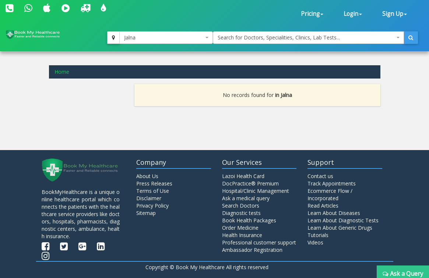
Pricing (312, 14)
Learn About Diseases (333, 212)
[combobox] (165, 37)
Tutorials (317, 235)
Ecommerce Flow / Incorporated (329, 194)
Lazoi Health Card (243, 176)
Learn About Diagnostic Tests (343, 220)
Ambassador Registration (252, 249)
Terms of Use (152, 190)
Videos (315, 242)
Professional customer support (259, 242)
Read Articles (322, 205)
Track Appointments (331, 183)
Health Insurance (242, 235)
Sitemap (146, 212)
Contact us (320, 176)
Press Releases (154, 183)
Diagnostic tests (241, 212)
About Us (147, 176)
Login (353, 14)
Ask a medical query (246, 198)
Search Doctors (240, 205)
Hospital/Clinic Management (255, 190)
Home (61, 71)
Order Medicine (240, 227)
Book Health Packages (249, 220)
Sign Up (394, 14)
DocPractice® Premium (250, 183)
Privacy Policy (152, 205)
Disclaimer (148, 198)
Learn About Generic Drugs (339, 227)
